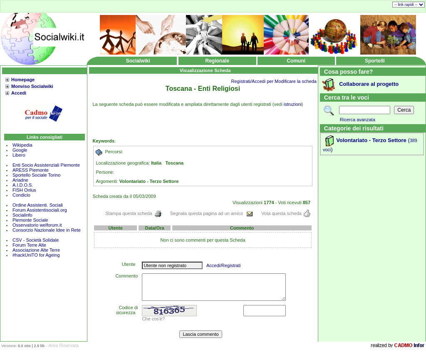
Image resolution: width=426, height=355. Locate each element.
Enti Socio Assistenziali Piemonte (46, 165)
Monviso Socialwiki (32, 86)
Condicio (21, 195)
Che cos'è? (153, 318)
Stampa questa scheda (133, 213)
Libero (18, 155)
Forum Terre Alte (29, 245)
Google (19, 150)
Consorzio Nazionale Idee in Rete (46, 230)
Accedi (18, 92)
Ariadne (20, 180)
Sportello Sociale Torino (36, 175)
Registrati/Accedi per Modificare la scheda (274, 81)
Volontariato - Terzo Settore (371, 140)
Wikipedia (22, 145)
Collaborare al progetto (369, 84)
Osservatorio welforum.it (37, 225)
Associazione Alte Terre (36, 250)
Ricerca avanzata (357, 119)
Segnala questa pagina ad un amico (211, 213)
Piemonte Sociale (30, 220)
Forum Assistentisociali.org (39, 210)
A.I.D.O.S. (22, 185)
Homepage (23, 79)
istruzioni (293, 104)
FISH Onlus (24, 190)
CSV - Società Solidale (35, 240)
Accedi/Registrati (223, 265)
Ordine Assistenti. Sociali (37, 205)
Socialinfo (22, 215)
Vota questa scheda (285, 213)
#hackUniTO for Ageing (36, 255)
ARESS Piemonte (30, 170)
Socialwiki (138, 61)
